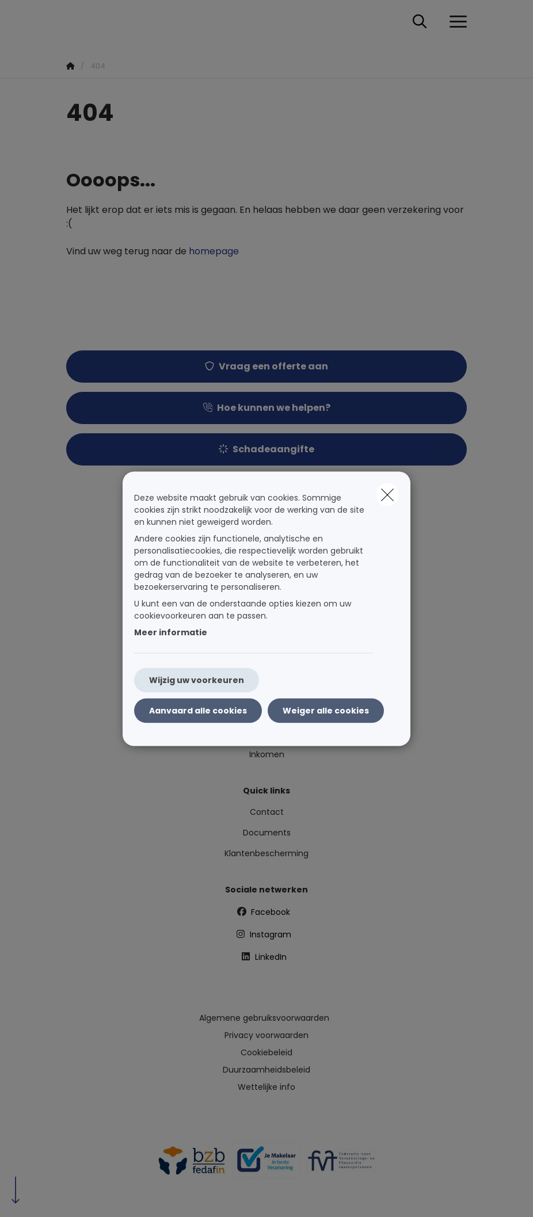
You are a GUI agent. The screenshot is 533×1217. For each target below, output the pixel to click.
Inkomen (266, 754)
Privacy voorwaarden (266, 1035)
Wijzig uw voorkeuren (196, 679)
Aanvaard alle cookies (198, 710)
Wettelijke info (266, 1087)
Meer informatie (170, 632)
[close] (387, 494)
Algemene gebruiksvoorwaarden (264, 1018)
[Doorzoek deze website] (419, 22)
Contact (267, 812)
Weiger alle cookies (326, 710)
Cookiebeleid (266, 1052)
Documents (267, 832)
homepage (214, 251)
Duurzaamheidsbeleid (266, 1069)
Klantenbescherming (266, 853)
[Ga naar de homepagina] (73, 21)
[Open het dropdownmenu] (455, 22)
